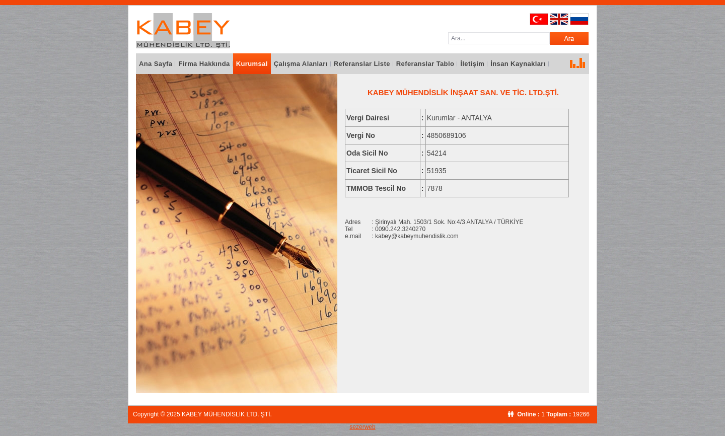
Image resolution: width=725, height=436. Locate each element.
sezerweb (362, 426)
